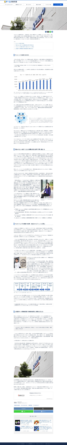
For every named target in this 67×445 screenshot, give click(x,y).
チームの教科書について (30, 443)
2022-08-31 (20, 24)
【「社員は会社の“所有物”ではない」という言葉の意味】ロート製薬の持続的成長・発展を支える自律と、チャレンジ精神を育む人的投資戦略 (33, 19)
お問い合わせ (48, 443)
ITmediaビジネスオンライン (22, 25)
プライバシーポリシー (40, 443)
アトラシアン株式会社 (21, 443)
